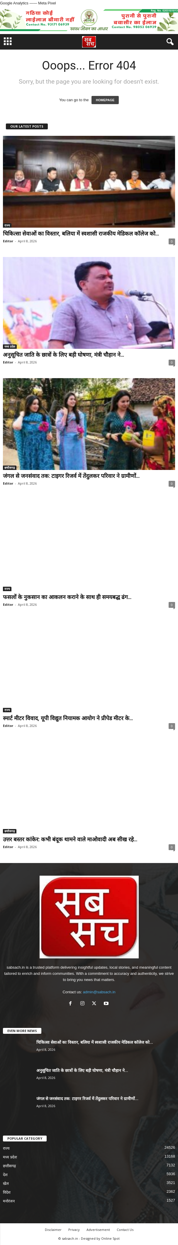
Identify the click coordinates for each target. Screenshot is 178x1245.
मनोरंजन (9, 1201)
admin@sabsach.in (99, 992)
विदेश (7, 1192)
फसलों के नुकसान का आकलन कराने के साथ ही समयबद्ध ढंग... (67, 597)
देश (5, 1175)
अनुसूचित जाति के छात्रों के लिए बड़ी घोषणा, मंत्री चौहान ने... (63, 354)
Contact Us (125, 1229)
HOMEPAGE (105, 100)
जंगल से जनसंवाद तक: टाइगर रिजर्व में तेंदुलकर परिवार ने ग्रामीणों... (71, 476)
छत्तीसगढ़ (9, 468)
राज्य (7, 225)
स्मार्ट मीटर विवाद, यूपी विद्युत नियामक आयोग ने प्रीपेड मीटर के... (68, 718)
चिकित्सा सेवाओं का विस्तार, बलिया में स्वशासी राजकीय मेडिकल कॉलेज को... (81, 233)
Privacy (74, 1229)
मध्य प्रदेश (9, 346)
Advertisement (98, 1229)
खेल (6, 1183)
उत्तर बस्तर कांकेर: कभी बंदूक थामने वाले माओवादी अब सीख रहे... (70, 839)
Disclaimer (53, 1229)
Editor (8, 241)
